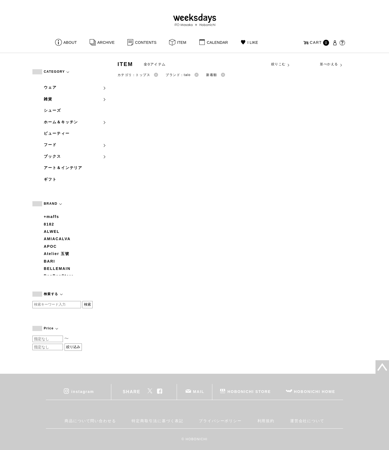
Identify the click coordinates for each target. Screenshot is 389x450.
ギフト (50, 179)
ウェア (75, 87)
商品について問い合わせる (90, 421)
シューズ (52, 110)
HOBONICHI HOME (314, 391)
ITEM (181, 42)
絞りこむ (280, 64)
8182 (49, 224)
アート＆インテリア (63, 168)
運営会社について (307, 421)
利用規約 (266, 421)
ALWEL (52, 231)
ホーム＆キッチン (75, 122)
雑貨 (75, 99)
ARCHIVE (106, 42)
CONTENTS (145, 42)
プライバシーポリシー (220, 421)
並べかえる (331, 64)
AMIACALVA (57, 239)
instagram (82, 391)
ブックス (75, 156)
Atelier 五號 (56, 254)
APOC (50, 246)
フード (75, 145)
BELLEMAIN (57, 268)
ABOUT (70, 42)
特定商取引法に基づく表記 (157, 421)
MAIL (198, 391)
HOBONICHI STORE (249, 391)
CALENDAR (217, 42)
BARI (49, 261)
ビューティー (57, 133)
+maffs (51, 216)
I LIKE (252, 42)
